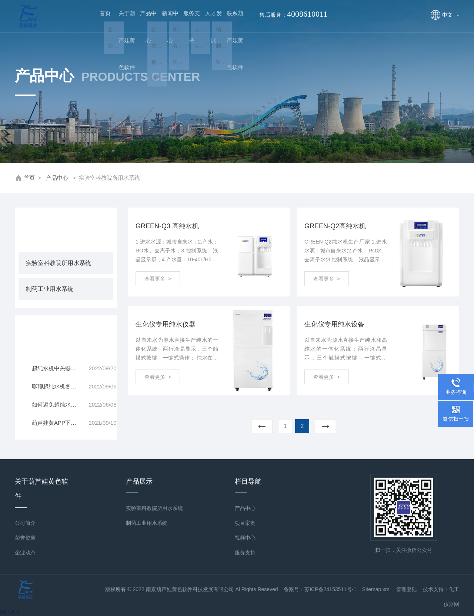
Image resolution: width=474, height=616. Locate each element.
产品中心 (142, 23)
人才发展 (205, 23)
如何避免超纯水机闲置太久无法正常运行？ (60, 404)
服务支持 (185, 23)
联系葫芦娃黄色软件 (227, 23)
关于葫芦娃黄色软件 (122, 23)
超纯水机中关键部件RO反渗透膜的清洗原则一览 (60, 368)
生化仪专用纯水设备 (334, 324)
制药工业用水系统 (49, 289)
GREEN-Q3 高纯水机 (167, 226)
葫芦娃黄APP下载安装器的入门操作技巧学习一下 (60, 423)
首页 (101, 16)
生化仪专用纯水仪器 (166, 324)
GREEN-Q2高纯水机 (335, 226)
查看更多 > (157, 279)
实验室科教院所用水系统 (58, 263)
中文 (450, 15)
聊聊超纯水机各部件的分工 (60, 386)
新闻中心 (164, 23)
